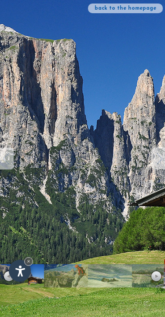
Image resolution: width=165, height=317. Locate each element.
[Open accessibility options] (20, 271)
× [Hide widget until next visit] (28, 261)
